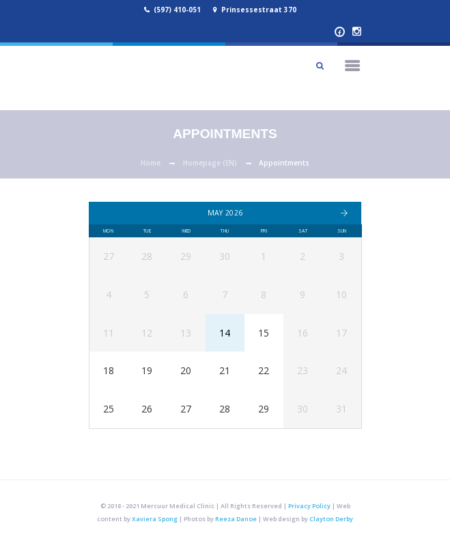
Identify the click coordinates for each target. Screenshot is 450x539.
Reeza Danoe (236, 518)
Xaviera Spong (155, 518)
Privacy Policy (309, 505)
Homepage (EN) (210, 163)
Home (150, 163)
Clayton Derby (331, 518)
